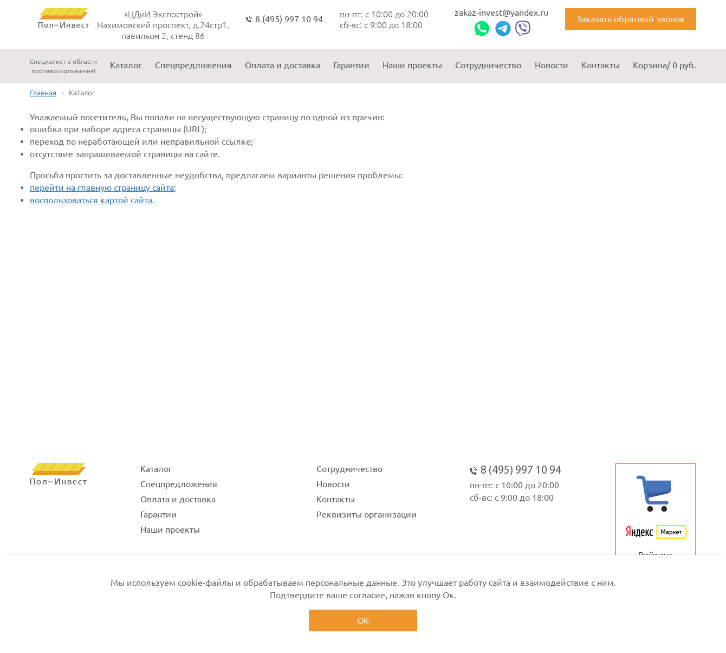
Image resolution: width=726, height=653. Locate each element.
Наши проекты (412, 65)
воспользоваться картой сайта (91, 200)
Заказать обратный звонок (630, 19)
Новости (551, 65)
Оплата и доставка (282, 65)
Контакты (600, 65)
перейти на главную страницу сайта (102, 187)
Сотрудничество (488, 65)
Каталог (126, 65)
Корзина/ (664, 65)
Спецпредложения (193, 65)
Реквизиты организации (366, 514)
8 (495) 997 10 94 (289, 19)
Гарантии (351, 65)
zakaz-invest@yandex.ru (501, 12)
